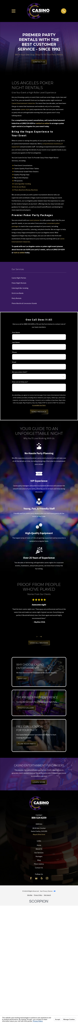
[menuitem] (29, 895)
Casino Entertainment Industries (23, 103)
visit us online (19, 253)
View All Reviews (39, 643)
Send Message (39, 412)
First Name (16, 333)
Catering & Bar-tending (22, 184)
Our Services (39, 853)
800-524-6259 (39, 817)
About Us (39, 849)
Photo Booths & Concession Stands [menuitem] (24, 303)
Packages (39, 856)
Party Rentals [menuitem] (16, 298)
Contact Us (39, 62)
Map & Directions (39, 834)
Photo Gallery (39, 864)
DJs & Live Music (20, 187)
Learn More (39, 782)
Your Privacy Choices (47, 891)
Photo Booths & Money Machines (26, 190)
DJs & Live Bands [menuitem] (17, 293)
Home (39, 845)
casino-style (24, 109)
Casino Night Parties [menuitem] (19, 278)
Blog (39, 860)
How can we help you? (20, 382)
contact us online (42, 123)
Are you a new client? (19, 372)
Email (14, 362)
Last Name (16, 342)
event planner (34, 220)
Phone (14, 352)
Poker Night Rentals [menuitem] (19, 283)
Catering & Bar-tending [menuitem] (20, 288)
